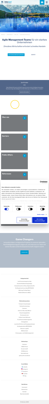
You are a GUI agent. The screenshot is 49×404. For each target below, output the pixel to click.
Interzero (3, 34)
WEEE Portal (24, 346)
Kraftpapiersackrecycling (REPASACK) (24, 288)
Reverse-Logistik (24, 328)
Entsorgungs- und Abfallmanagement (25, 333)
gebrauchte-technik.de (24, 355)
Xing (25, 376)
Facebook (25, 371)
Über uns (16, 34)
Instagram (25, 369)
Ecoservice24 (24, 349)
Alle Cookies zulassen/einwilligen (40, 220)
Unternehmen (10, 34)
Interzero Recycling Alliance (24, 310)
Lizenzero (24, 308)
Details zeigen (40, 214)
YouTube (25, 373)
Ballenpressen (24, 330)
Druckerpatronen (24, 315)
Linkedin (25, 367)
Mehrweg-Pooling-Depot (24, 290)
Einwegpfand (24, 321)
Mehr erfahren (24, 92)
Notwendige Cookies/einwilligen (24, 220)
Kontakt (24, 391)
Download (24, 252)
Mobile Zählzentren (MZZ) (24, 292)
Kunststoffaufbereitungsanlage (24, 283)
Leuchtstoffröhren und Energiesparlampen (24, 324)
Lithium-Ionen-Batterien (24, 317)
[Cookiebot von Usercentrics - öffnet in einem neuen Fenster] (41, 182)
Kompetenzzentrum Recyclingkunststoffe (25, 285)
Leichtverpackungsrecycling (24, 281)
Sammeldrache (24, 353)
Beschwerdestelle (24, 394)
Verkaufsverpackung (25, 306)
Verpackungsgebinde (24, 313)
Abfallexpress (24, 351)
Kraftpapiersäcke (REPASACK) (24, 326)
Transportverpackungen (24, 304)
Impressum (24, 387)
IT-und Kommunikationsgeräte (24, 319)
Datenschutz (24, 389)
